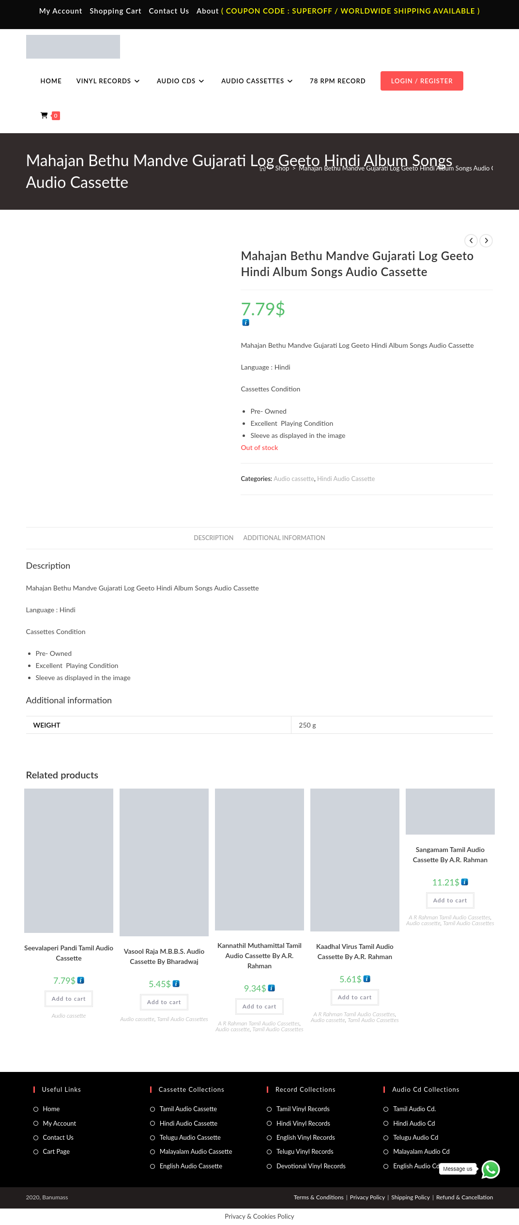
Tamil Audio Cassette (188, 1109)
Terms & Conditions (319, 1197)
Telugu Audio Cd (415, 1137)
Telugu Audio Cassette (190, 1137)
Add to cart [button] (69, 998)
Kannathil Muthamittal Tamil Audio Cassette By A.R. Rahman (259, 955)
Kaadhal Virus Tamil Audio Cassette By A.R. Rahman (355, 951)
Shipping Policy (410, 1197)
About (208, 10)
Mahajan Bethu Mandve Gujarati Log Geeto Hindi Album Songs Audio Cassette (407, 168)
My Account (61, 10)
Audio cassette (294, 478)
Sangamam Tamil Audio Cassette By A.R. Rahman (450, 854)
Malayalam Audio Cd (421, 1151)
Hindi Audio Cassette (346, 478)
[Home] (263, 168)
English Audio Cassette (191, 1166)
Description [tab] (213, 538)
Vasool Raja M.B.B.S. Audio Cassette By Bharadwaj (164, 956)
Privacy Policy (367, 1197)
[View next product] (486, 241)
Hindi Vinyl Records (303, 1123)
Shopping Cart (115, 10)
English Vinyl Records (305, 1137)
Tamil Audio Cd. (414, 1109)
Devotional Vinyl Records (311, 1166)
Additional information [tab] (284, 538)
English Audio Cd (416, 1166)
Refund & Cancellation (464, 1197)
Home (51, 1109)
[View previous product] (471, 241)
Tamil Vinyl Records (303, 1109)
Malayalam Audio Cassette (196, 1151)
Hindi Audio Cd (414, 1123)
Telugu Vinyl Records (305, 1151)
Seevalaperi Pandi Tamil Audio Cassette (68, 953)
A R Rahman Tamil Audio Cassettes (259, 1023)
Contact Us (169, 10)
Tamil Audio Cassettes (182, 1019)
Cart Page (56, 1151)
